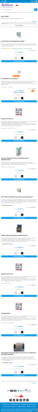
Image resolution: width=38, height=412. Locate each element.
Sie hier (30, 411)
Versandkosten (5, 404)
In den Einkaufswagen (19, 61)
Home (2, 12)
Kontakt (34, 406)
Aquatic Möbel (30, 12)
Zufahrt (29, 406)
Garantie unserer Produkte (9, 406)
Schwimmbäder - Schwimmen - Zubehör (19, 12)
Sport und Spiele (7, 12)
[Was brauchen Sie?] (19, 9)
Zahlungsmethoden (15, 404)
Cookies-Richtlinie (21, 406)
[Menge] (19, 58)
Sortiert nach (4, 23)
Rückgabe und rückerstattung (28, 404)
